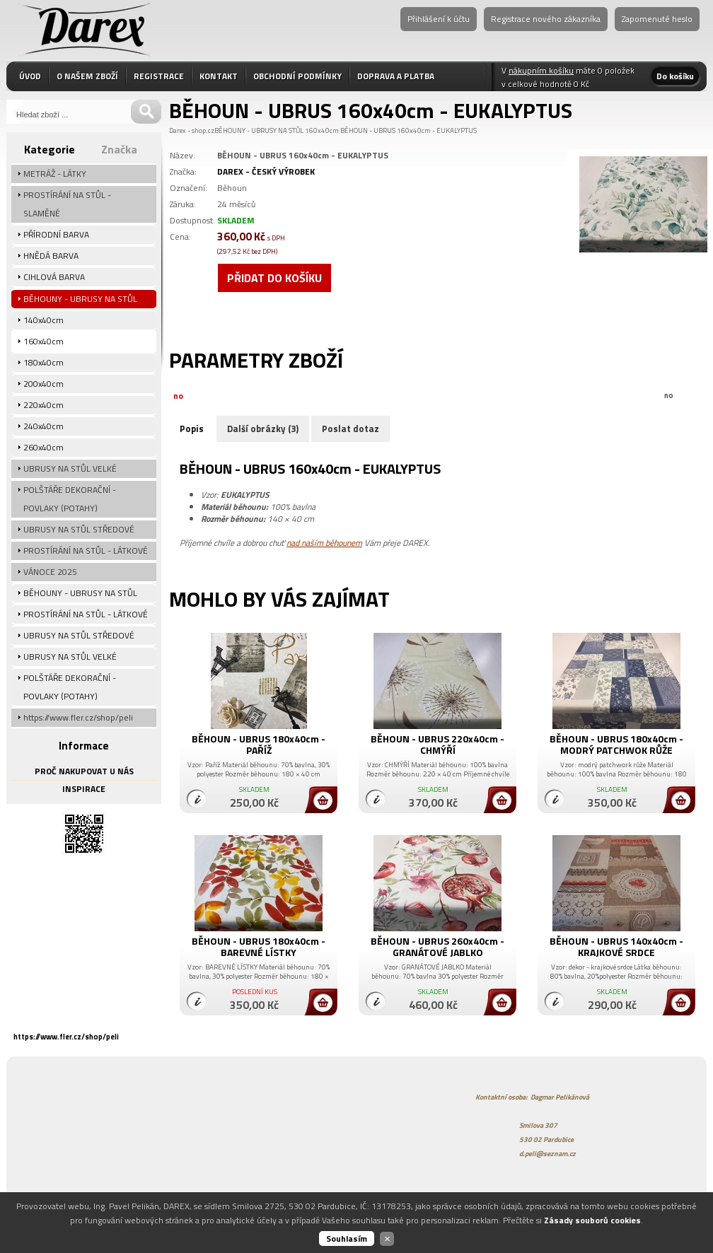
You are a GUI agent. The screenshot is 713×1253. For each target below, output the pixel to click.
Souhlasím (346, 1238)
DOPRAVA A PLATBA (395, 76)
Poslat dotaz (350, 428)
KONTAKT (218, 76)
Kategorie (49, 149)
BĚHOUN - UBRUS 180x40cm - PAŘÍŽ (258, 744)
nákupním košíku (541, 70)
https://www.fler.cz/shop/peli (66, 1036)
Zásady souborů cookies (592, 1220)
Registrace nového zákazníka (546, 18)
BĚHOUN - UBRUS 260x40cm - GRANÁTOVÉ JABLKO (437, 946)
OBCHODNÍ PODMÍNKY (297, 76)
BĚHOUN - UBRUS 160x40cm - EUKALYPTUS (408, 130)
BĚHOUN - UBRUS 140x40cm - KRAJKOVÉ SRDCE (616, 946)
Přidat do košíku (274, 277)
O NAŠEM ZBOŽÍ (87, 76)
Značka (119, 149)
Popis (192, 428)
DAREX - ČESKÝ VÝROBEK (266, 171)
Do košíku (675, 76)
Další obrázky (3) (262, 428)
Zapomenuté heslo (657, 18)
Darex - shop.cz (191, 130)
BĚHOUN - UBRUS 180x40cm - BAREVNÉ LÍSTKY (258, 946)
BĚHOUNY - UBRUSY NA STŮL (258, 130)
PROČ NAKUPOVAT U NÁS (84, 771)
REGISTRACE (159, 76)
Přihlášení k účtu (438, 18)
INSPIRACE (83, 788)
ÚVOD (30, 76)
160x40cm (322, 130)
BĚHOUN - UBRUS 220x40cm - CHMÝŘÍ (437, 744)
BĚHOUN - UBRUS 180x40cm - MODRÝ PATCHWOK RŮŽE (616, 744)
